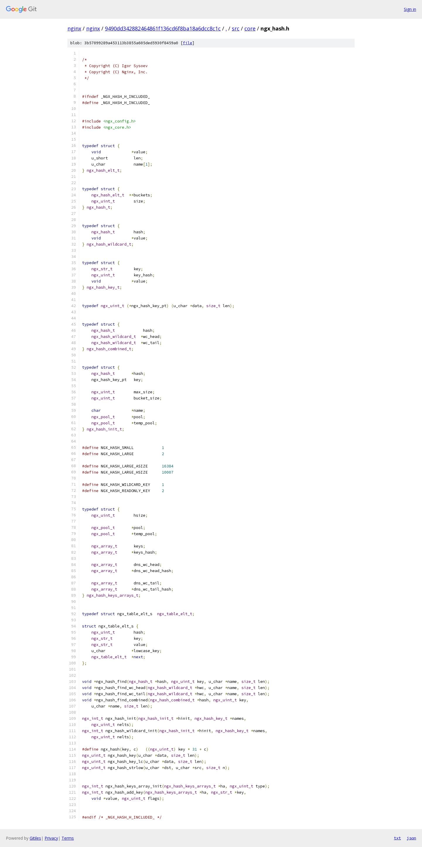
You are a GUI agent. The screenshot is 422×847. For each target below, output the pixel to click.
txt (397, 838)
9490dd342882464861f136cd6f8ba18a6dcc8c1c (163, 28)
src (235, 28)
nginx (74, 28)
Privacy (51, 838)
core (250, 28)
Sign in (410, 9)
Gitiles (35, 838)
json (411, 838)
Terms (68, 838)
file (187, 42)
